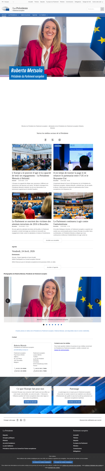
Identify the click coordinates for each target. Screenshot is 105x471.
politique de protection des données (71, 465)
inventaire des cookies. (54, 467)
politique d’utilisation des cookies (93, 465)
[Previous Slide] (8, 301)
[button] (98, 2)
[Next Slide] (97, 301)
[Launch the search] (102, 9)
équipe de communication (61, 350)
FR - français (5, 1)
